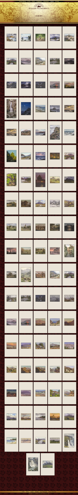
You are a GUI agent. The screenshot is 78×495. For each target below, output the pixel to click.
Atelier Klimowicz (39, 5)
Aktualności (46, 1)
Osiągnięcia (39, 1)
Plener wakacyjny (52, 491)
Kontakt (57, 1)
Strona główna (22, 1)
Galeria (52, 1)
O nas (28, 1)
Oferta (33, 1)
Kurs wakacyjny (43, 491)
